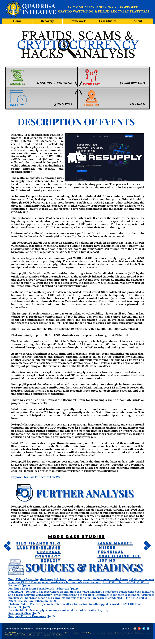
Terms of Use (70, 633)
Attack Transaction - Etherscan (28, 600)
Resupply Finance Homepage (27, 616)
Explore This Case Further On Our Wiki (36, 477)
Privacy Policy (85, 633)
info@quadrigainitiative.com (59, 628)
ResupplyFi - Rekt (19, 613)
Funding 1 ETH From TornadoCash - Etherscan (38, 588)
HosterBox (57, 635)
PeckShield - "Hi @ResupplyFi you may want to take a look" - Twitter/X (54, 610)
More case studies (76, 536)
